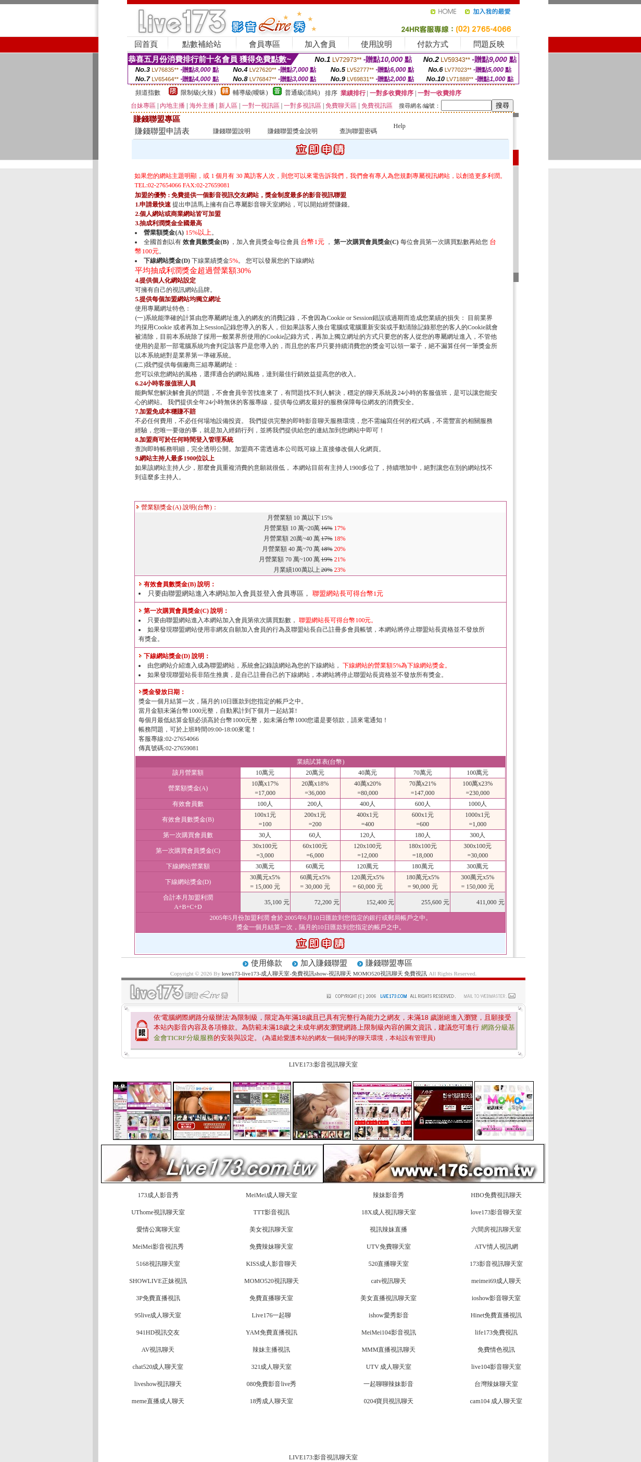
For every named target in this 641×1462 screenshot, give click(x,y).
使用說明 (376, 44)
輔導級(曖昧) (250, 92)
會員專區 (264, 44)
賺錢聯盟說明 (231, 131)
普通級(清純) (302, 92)
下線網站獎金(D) (167, 260)
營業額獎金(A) (164, 232)
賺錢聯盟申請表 (162, 131)
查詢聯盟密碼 (358, 131)
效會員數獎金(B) (206, 242)
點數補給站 (201, 44)
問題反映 (489, 44)
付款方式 (432, 44)
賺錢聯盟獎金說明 (293, 131)
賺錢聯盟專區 (389, 963)
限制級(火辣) (198, 92)
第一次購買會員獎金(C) (366, 242)
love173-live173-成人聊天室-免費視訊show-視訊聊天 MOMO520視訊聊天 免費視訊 (325, 973)
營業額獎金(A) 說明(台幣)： (177, 507)
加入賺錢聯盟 (323, 963)
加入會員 (320, 44)
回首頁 (146, 44)
